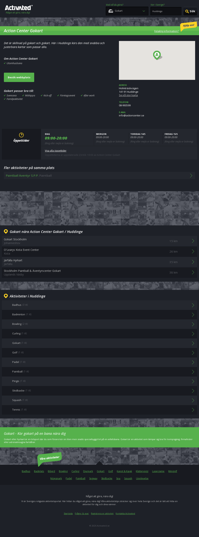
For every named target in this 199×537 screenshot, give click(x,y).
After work (89, 95)
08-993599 (157, 104)
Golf (110, 471)
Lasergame (158, 471)
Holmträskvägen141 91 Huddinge (157, 90)
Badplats (39, 471)
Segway (93, 478)
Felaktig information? (175, 27)
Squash (128, 478)
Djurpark (88, 471)
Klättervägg (142, 471)
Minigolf (172, 471)
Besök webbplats (19, 77)
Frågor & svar (82, 513)
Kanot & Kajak (124, 471)
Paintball (80, 478)
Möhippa (30, 95)
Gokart (100, 471)
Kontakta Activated (125, 513)
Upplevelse (142, 478)
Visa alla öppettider (55, 150)
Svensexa (12, 95)
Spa (118, 478)
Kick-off (47, 95)
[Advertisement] (99, 207)
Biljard (51, 471)
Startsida (68, 513)
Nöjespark (56, 478)
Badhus (26, 471)
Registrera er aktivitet (102, 513)
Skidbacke (106, 478)
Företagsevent (67, 95)
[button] (158, 55)
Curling (75, 471)
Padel (69, 478)
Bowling (63, 471)
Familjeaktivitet (15, 99)
